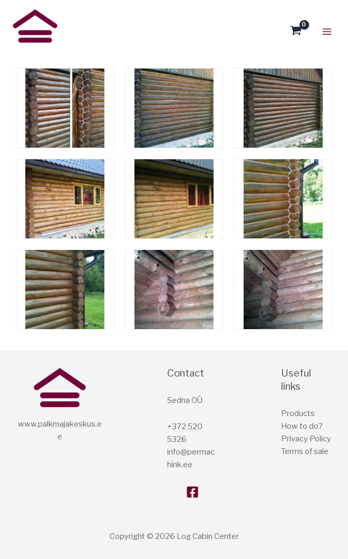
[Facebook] (192, 492)
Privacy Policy (306, 439)
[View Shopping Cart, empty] (296, 31)
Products (298, 413)
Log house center (14, 49)
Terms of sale (304, 451)
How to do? (302, 426)
